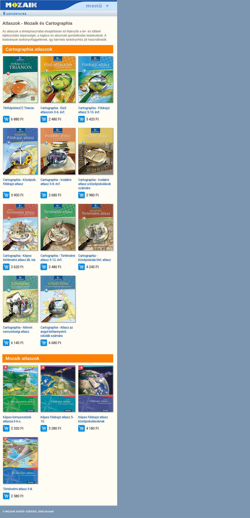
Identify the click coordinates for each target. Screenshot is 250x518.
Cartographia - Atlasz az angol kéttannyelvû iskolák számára (56, 332)
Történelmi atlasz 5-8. (18, 489)
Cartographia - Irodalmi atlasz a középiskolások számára (94, 184)
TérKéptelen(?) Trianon (18, 108)
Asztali (49, 511)
